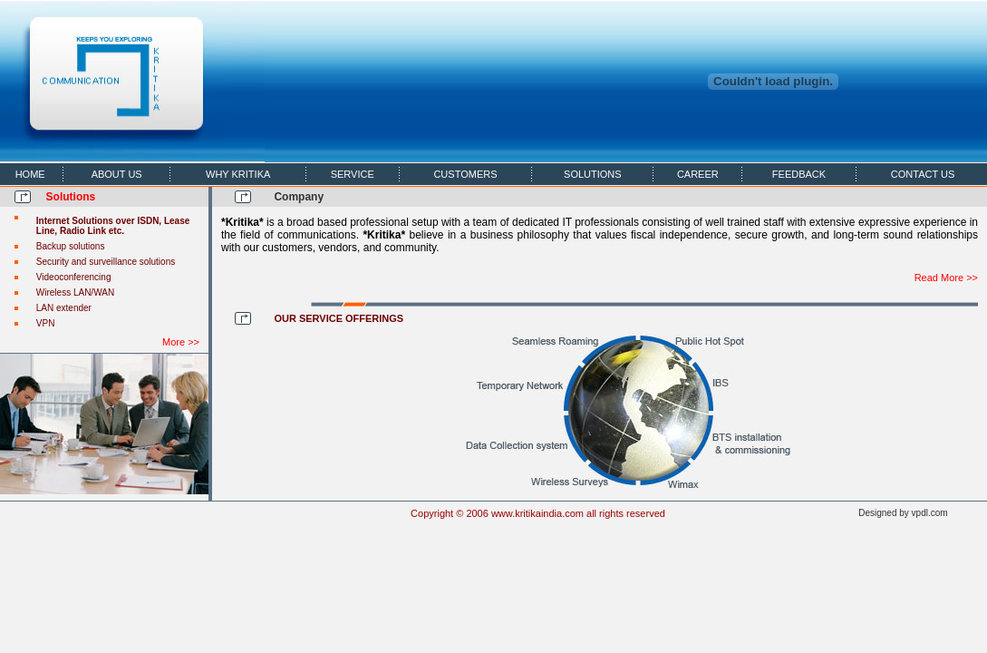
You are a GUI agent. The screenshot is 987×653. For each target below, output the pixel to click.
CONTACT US (923, 174)
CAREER (698, 174)
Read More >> (946, 277)
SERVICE (352, 174)
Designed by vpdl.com (902, 513)
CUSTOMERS (465, 174)
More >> (180, 341)
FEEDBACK (799, 174)
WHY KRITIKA (238, 174)
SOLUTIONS (593, 174)
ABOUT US (117, 174)
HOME (30, 174)
